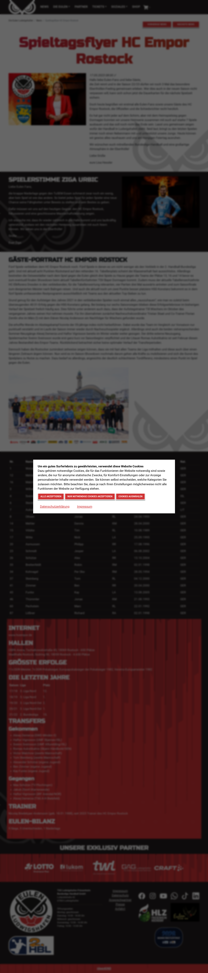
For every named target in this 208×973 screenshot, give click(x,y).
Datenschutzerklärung (54, 506)
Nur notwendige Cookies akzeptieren (89, 496)
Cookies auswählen (130, 496)
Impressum (84, 506)
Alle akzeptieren (50, 496)
